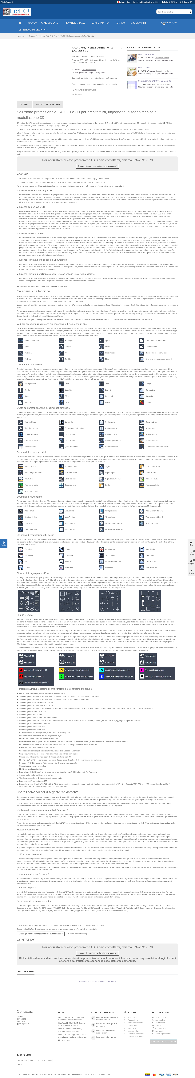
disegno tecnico (95, 78)
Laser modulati (132, 1031)
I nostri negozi (158, 1023)
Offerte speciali (159, 1017)
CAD (78, 78)
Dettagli (24, 104)
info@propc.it (7, 2)
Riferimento (76, 56)
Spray (120, 22)
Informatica (100, 22)
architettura (85, 78)
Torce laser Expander (135, 1023)
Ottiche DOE (132, 1028)
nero (43, 1060)
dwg (103, 78)
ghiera (20, 1064)
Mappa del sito (158, 1028)
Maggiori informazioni (48, 104)
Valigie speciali (75, 22)
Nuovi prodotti (158, 1020)
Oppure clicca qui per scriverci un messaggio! (97, 166)
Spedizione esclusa (89, 70)
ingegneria (113, 78)
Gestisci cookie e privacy (163, 1041)
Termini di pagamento (161, 1034)
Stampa (78, 94)
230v (31, 1060)
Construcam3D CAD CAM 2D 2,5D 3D (154, 81)
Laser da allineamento (135, 1036)
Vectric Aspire (144, 67)
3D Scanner (138, 22)
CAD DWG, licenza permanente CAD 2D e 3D (97, 981)
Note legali (157, 1031)
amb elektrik (22, 1060)
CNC (31, 22)
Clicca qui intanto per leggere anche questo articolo (41, 934)
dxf (107, 78)
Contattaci (157, 1025)
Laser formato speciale (135, 1034)
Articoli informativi (32, 29)
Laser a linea (132, 1025)
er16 (37, 1060)
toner (50, 1060)
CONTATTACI (65, 1040)
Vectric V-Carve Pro (146, 54)
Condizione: (94, 56)
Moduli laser (50, 22)
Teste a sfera (132, 1017)
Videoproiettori (132, 1020)
